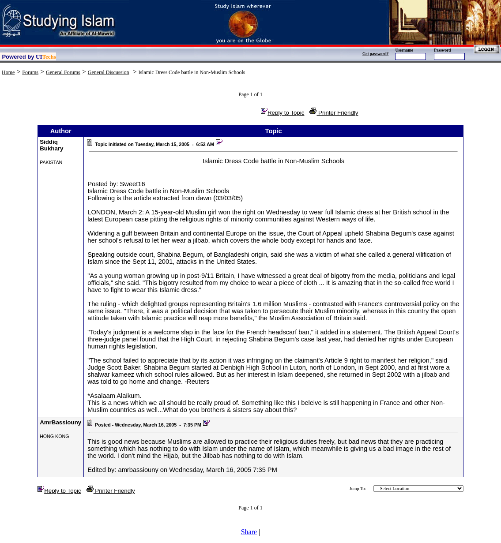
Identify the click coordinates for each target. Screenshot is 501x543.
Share (249, 532)
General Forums (63, 72)
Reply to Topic (282, 112)
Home (8, 72)
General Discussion (108, 72)
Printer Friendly (333, 112)
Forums (30, 72)
